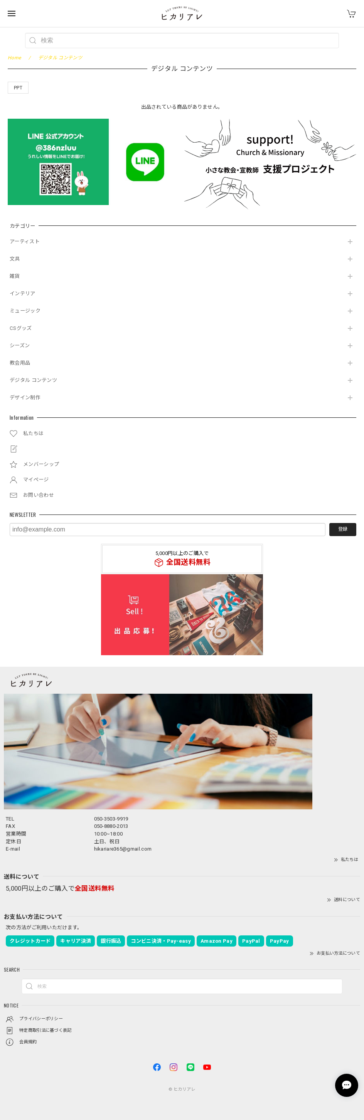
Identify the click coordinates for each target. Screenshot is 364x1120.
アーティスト (25, 241)
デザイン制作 (25, 397)
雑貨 (15, 276)
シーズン (20, 345)
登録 (342, 529)
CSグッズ (21, 328)
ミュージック (25, 311)
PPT (18, 88)
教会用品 (20, 363)
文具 (15, 259)
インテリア (22, 293)
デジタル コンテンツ (33, 380)
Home (14, 58)
